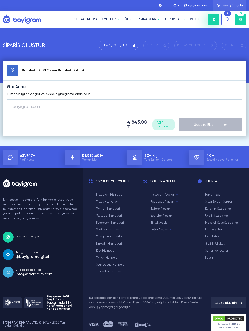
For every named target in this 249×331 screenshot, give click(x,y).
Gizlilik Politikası (215, 243)
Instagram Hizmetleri (110, 194)
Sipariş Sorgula (230, 5)
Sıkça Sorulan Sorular (218, 201)
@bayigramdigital (32, 256)
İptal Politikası (214, 236)
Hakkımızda (213, 194)
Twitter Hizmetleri (108, 208)
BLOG (194, 19)
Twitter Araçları (162, 208)
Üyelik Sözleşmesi (217, 215)
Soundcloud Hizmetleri (111, 264)
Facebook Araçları (164, 201)
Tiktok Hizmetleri (107, 201)
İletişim (210, 257)
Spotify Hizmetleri (108, 229)
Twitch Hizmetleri (107, 257)
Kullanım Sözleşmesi (218, 208)
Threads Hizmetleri (109, 271)
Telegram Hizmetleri (109, 236)
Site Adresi (17, 87)
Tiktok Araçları (162, 222)
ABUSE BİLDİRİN (229, 302)
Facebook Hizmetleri (110, 222)
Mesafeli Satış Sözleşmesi (222, 222)
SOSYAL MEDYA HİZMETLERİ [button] (95, 19)
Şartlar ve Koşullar (217, 250)
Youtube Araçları (163, 215)
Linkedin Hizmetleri (109, 243)
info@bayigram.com (190, 5)
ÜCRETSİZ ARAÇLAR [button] (140, 19)
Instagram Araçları (165, 194)
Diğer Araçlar (161, 229)
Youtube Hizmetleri (109, 215)
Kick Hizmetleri (106, 250)
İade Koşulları (214, 229)
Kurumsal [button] (173, 19)
